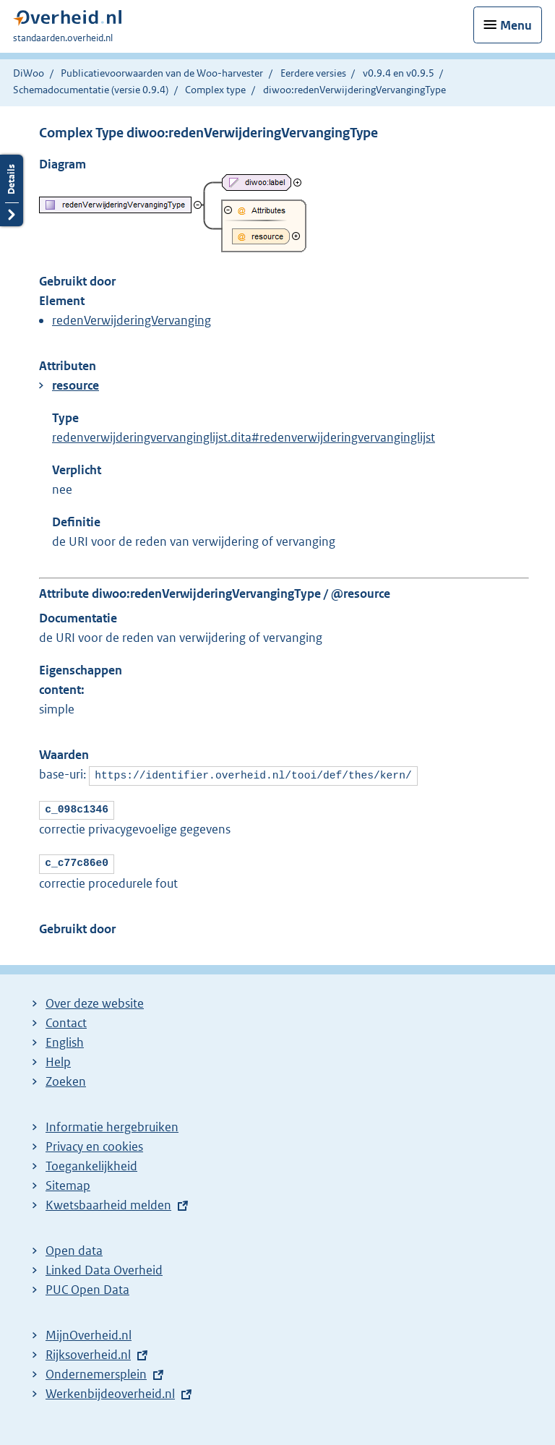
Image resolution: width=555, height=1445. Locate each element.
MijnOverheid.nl (89, 1331)
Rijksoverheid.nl (88, 1350)
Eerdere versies (313, 73)
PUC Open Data (87, 1285)
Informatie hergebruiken (112, 1123)
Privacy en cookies (94, 1142)
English (65, 1038)
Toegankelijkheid (91, 1162)
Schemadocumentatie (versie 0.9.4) (90, 89)
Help (58, 1057)
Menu (516, 25)
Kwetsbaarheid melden (108, 1201)
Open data (74, 1246)
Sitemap (68, 1181)
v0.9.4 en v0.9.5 (398, 73)
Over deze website (95, 999)
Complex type (215, 89)
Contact (66, 1018)
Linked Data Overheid (104, 1266)
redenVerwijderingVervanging (131, 320)
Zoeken (66, 1077)
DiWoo (28, 73)
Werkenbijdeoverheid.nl (110, 1389)
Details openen (11, 190)
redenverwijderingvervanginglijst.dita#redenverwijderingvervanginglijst (243, 437)
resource (75, 385)
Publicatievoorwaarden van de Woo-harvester (162, 73)
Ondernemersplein (96, 1370)
